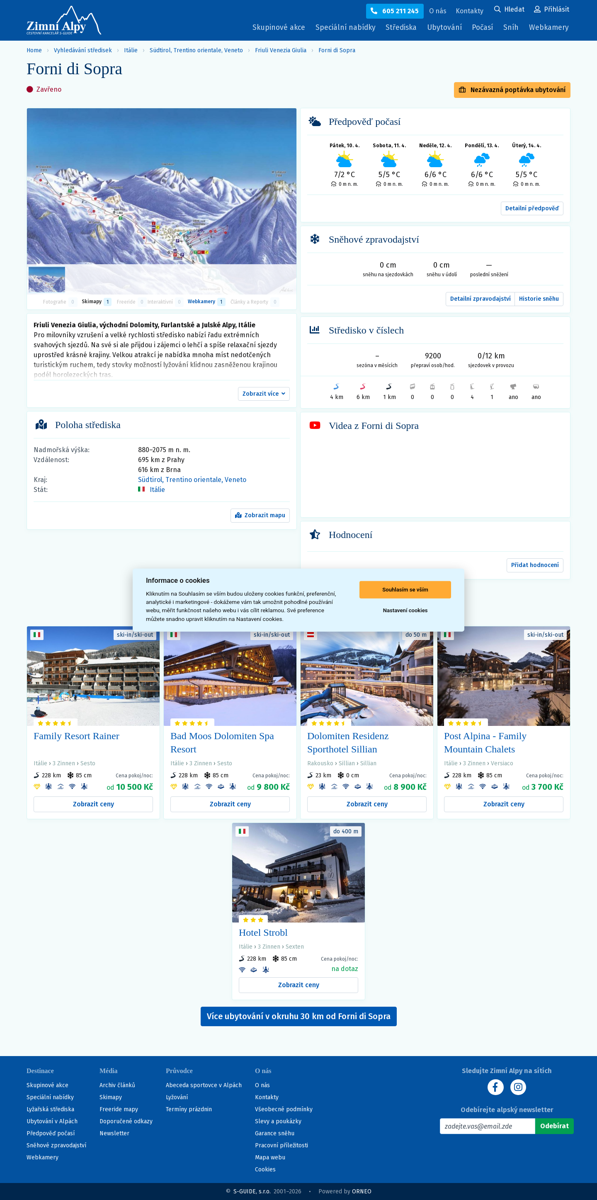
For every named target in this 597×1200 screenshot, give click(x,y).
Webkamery (548, 27)
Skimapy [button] (97, 302)
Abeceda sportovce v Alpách (204, 1085)
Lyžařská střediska (50, 1109)
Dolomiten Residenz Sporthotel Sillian (348, 742)
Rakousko (320, 763)
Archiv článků (117, 1085)
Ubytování (442, 30)
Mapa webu (270, 1157)
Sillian (347, 763)
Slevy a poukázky (278, 1121)
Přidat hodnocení (535, 565)
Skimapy (111, 1097)
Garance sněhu (274, 1133)
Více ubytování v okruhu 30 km (299, 1016)
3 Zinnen (64, 763)
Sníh (512, 30)
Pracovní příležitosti (281, 1145)
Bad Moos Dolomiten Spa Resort (222, 742)
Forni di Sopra (336, 50)
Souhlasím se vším (405, 590)
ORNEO (361, 1191)
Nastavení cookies (405, 610)
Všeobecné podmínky (284, 1109)
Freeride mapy (119, 1109)
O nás (262, 1085)
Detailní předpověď (532, 208)
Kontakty (267, 1097)
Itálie (131, 50)
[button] (264, 394)
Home (34, 50)
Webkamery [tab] (206, 302)
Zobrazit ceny (93, 804)
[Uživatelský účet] (509, 10)
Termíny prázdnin (189, 1109)
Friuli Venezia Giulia (280, 50)
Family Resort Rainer (76, 735)
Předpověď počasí (51, 1133)
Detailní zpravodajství (480, 298)
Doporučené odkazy (126, 1121)
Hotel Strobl (263, 932)
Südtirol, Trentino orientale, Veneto (196, 50)
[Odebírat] (554, 1126)
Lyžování (177, 1097)
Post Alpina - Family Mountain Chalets (485, 742)
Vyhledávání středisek (83, 50)
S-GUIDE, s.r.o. (252, 1191)
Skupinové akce (269, 27)
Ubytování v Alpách (52, 1121)
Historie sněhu (539, 298)
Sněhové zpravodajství (56, 1145)
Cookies (265, 1169)
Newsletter (114, 1133)
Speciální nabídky (338, 27)
